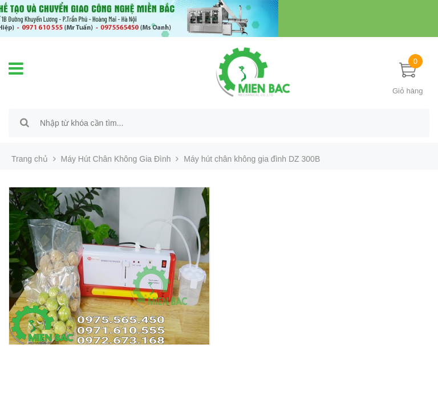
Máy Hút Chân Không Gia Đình (116, 158)
